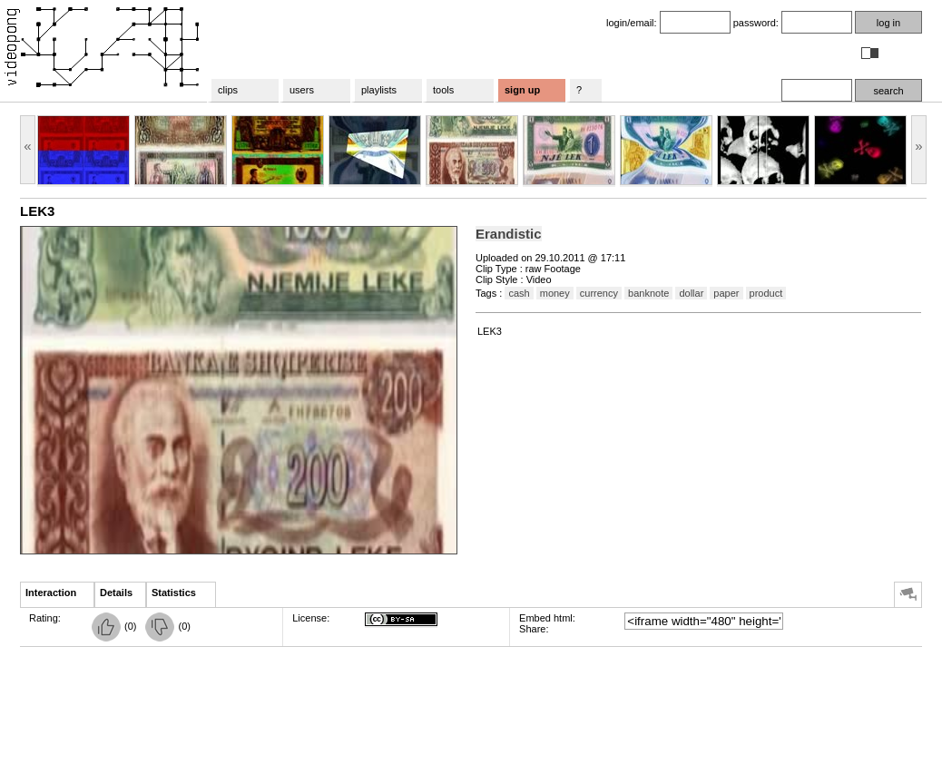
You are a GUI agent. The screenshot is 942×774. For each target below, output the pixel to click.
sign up (522, 89)
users (301, 89)
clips (228, 89)
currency (599, 293)
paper (726, 293)
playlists (379, 89)
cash (518, 293)
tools (443, 89)
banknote (648, 293)
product (766, 293)
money (555, 293)
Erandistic (509, 233)
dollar (691, 293)
